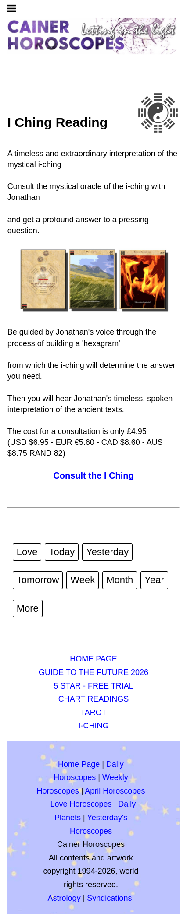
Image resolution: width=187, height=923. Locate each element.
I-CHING (94, 725)
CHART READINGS (93, 699)
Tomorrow (38, 579)
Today (62, 551)
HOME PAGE (93, 658)
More (28, 608)
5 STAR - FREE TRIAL (93, 686)
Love (27, 551)
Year (154, 579)
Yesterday (107, 551)
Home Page (79, 764)
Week (82, 579)
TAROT (93, 712)
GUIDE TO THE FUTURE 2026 (93, 672)
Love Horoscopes (80, 804)
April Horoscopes (115, 791)
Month (119, 579)
